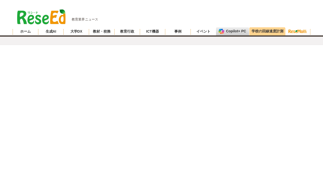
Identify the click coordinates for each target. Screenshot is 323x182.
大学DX (76, 31)
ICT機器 (152, 31)
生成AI (51, 31)
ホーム (25, 31)
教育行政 (127, 31)
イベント (203, 31)
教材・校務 (102, 31)
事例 (177, 31)
